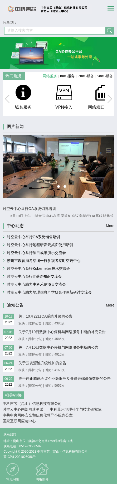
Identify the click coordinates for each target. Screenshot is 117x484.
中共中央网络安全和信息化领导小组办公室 (38, 415)
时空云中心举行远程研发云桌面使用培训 (40, 245)
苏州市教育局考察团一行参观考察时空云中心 (44, 260)
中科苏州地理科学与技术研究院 (75, 409)
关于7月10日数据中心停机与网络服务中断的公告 (58, 347)
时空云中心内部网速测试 (23, 409)
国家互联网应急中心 (19, 421)
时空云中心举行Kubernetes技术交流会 (38, 268)
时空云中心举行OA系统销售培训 (33, 237)
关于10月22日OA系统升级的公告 (45, 316)
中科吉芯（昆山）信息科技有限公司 (32, 403)
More (110, 226)
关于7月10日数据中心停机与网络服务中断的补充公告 (62, 332)
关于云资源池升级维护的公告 (42, 363)
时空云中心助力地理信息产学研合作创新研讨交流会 (49, 292)
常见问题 (12, 479)
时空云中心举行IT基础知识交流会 (34, 276)
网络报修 (42, 479)
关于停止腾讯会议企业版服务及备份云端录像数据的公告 (64, 378)
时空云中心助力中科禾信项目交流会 (36, 284)
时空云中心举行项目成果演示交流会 (36, 253)
